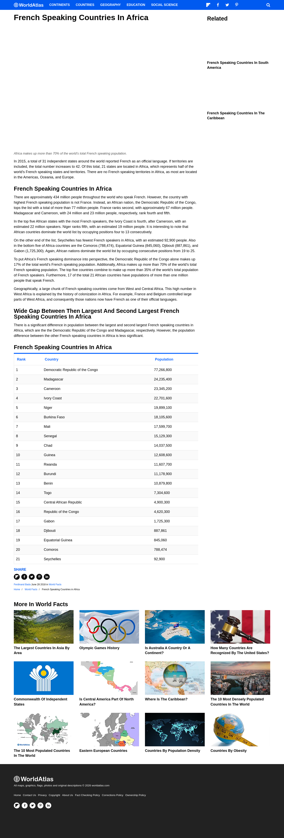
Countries (85, 5)
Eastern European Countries (103, 751)
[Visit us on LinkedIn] (48, 805)
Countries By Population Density (172, 751)
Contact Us (29, 795)
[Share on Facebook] (24, 577)
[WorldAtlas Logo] (30, 5)
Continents (59, 5)
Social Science (164, 5)
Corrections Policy (112, 795)
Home (17, 795)
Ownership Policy (135, 795)
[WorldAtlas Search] (268, 5)
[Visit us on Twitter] (33, 805)
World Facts (55, 584)
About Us (67, 795)
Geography (110, 5)
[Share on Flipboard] (17, 577)
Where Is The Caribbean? (166, 699)
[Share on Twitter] (32, 577)
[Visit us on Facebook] (25, 805)
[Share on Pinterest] (39, 577)
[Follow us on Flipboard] (17, 805)
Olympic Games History (99, 648)
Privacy (42, 795)
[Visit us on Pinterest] (40, 805)
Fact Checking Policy (87, 795)
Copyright (54, 795)
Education (136, 5)
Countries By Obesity (229, 751)
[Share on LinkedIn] (47, 577)
